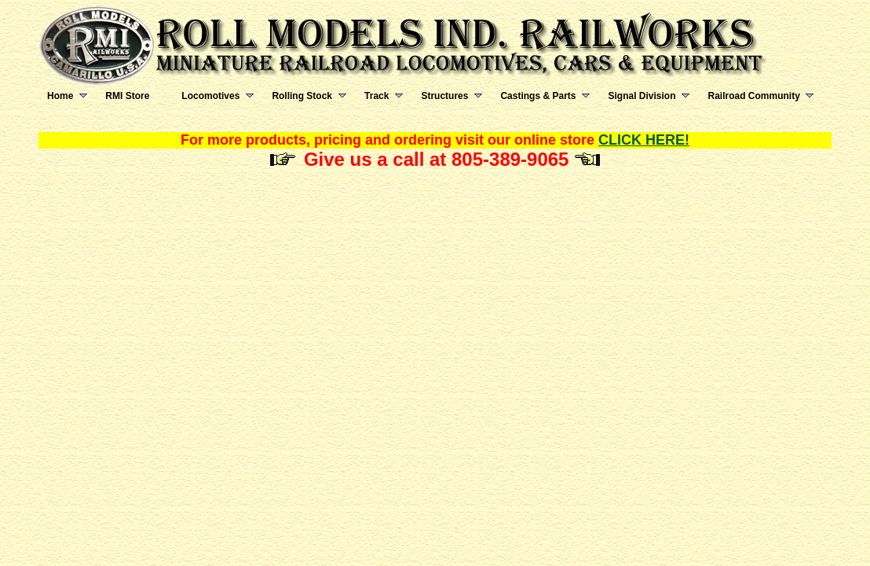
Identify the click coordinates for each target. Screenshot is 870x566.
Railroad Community (753, 95)
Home (60, 95)
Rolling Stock (302, 95)
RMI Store (127, 95)
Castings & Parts (538, 95)
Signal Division (641, 95)
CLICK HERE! (643, 140)
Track (376, 95)
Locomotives (210, 95)
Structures (444, 95)
